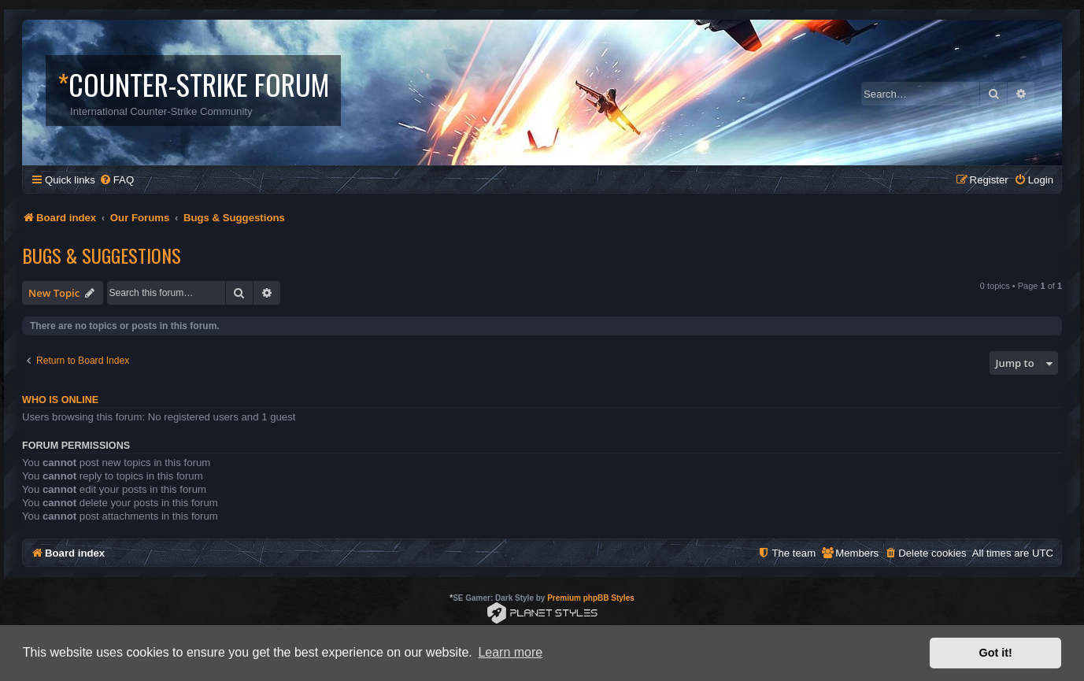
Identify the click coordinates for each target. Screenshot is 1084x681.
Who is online (60, 399)
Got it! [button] (995, 652)
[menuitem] (116, 179)
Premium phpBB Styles (590, 598)
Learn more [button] (510, 652)
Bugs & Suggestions (101, 255)
